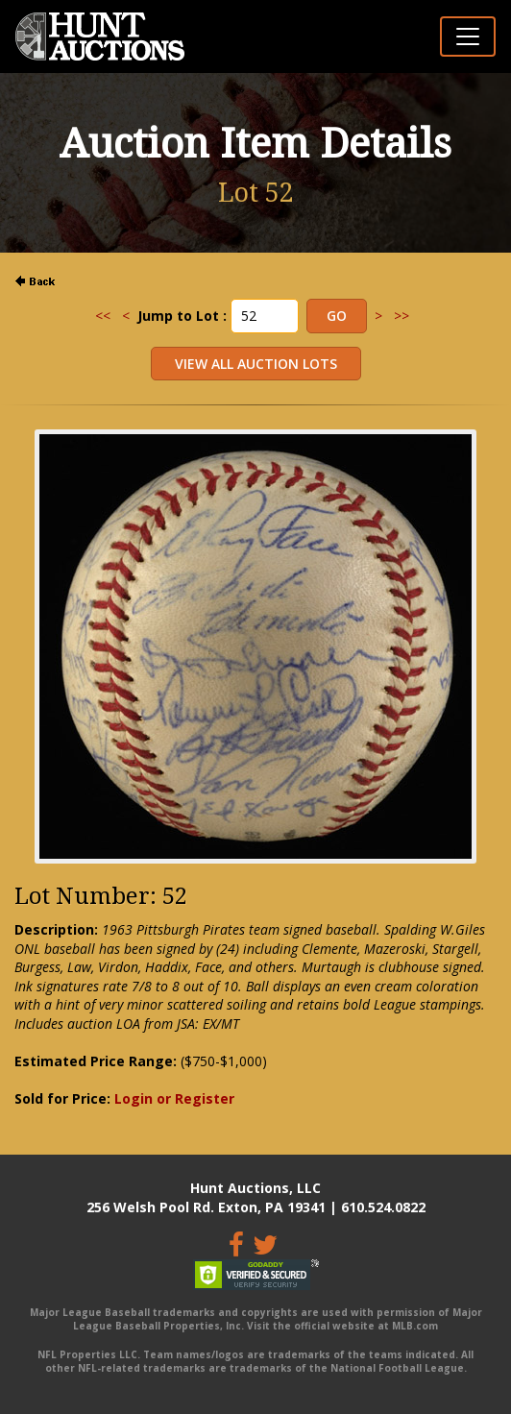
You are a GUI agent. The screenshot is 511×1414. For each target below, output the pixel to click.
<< (102, 315)
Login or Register (174, 1098)
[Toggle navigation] (468, 36)
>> (401, 315)
